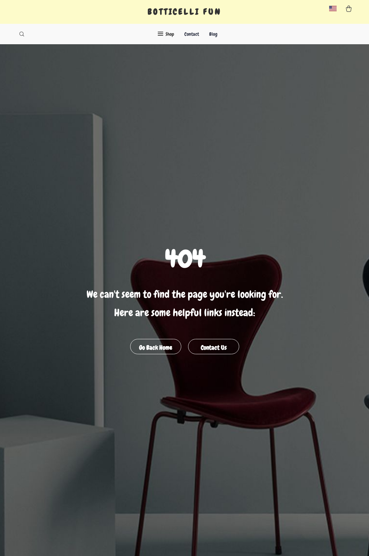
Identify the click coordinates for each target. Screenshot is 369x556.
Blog (213, 34)
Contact (191, 34)
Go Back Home (155, 347)
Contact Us (214, 347)
